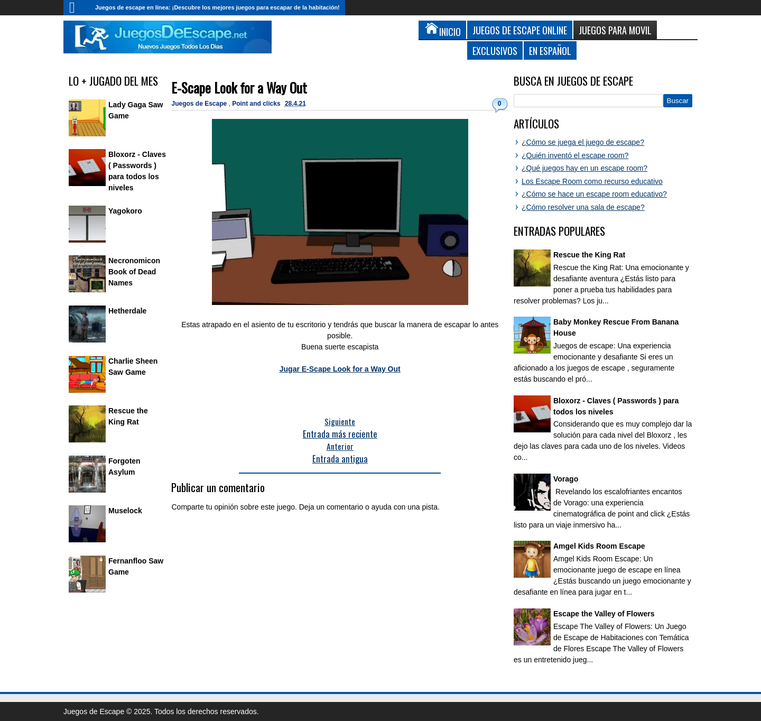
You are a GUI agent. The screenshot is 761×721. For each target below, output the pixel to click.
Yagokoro (125, 211)
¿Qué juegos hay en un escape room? (584, 168)
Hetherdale (127, 311)
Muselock (125, 510)
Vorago (565, 479)
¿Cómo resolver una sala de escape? (583, 207)
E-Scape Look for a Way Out (239, 87)
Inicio (76, 7)
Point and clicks (257, 103)
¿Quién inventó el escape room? (575, 155)
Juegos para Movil (615, 30)
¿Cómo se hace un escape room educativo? (594, 194)
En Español (550, 50)
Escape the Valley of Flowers (603, 613)
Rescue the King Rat (589, 255)
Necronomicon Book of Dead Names (134, 271)
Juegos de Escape (199, 103)
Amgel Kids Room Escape (599, 546)
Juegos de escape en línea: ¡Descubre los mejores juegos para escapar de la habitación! (217, 7)
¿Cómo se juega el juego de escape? (583, 142)
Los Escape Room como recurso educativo (592, 181)
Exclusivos (494, 50)
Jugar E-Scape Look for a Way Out (340, 369)
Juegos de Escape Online (519, 30)
